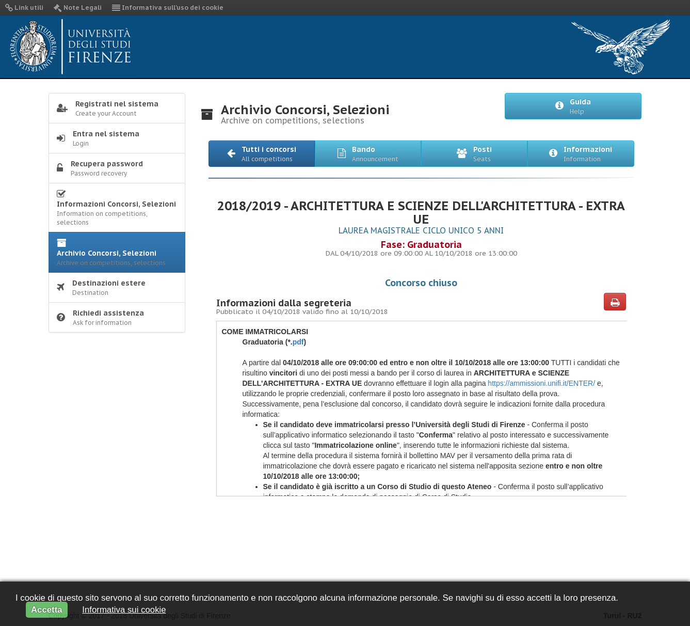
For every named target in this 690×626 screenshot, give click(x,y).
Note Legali (78, 7)
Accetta (46, 610)
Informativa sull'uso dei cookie (167, 7)
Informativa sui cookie (124, 610)
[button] (261, 153)
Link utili (24, 7)
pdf (298, 342)
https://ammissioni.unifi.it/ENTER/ (540, 383)
